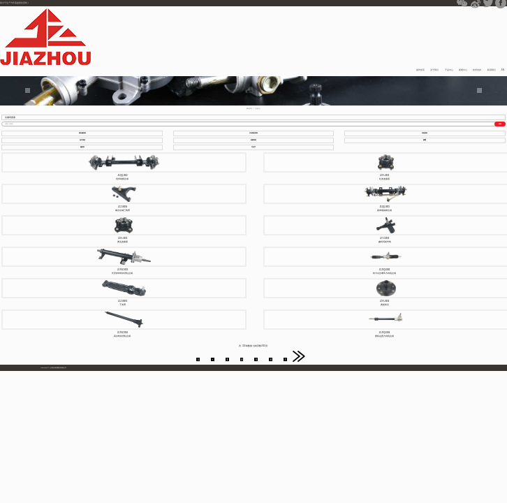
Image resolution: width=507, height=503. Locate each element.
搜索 (500, 123)
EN (502, 69)
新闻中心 (463, 69)
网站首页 (249, 108)
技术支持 (477, 69)
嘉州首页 (420, 69)
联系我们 (491, 69)
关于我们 (434, 69)
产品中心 (449, 69)
